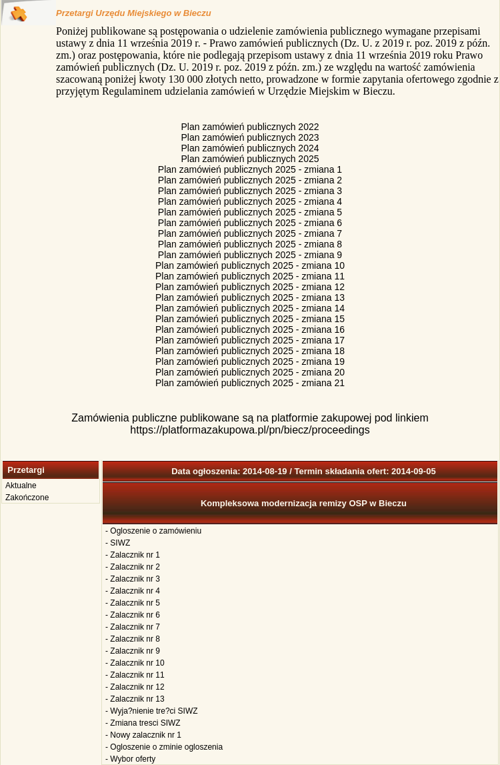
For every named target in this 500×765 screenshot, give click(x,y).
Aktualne (21, 485)
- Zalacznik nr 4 (132, 591)
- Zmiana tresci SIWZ (143, 723)
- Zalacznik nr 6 (132, 615)
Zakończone (27, 497)
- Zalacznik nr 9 (132, 651)
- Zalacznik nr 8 (132, 639)
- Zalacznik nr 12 (135, 687)
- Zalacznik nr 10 (135, 663)
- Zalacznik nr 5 (132, 603)
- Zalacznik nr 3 (132, 579)
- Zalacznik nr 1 (132, 555)
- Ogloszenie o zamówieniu (153, 531)
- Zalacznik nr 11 (135, 675)
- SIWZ (117, 543)
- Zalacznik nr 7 (132, 627)
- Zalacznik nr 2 (132, 567)
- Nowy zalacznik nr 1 (143, 735)
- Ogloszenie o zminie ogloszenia (164, 747)
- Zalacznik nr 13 (135, 699)
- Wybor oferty (130, 759)
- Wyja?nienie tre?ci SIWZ (151, 711)
